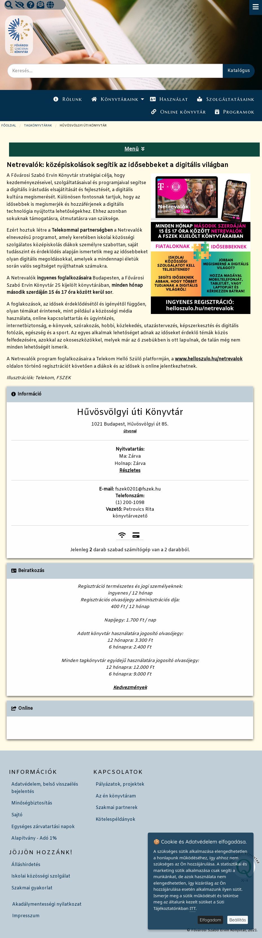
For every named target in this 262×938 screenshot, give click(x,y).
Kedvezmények (130, 688)
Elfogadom (210, 920)
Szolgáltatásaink (225, 99)
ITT (192, 908)
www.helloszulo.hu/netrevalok (209, 359)
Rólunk (67, 99)
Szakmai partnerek (117, 808)
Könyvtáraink (115, 99)
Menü (134, 149)
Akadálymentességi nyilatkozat (47, 904)
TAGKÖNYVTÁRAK (38, 126)
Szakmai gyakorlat (31, 888)
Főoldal (8, 126)
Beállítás (237, 920)
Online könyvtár (178, 112)
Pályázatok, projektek (120, 784)
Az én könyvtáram (116, 796)
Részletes (129, 471)
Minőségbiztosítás (31, 803)
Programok (234, 112)
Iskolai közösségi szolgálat (40, 876)
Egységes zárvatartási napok (43, 827)
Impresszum (25, 916)
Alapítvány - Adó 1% (34, 838)
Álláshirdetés (25, 865)
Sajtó (17, 815)
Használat (169, 99)
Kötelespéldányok (115, 819)
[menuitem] (68, 99)
